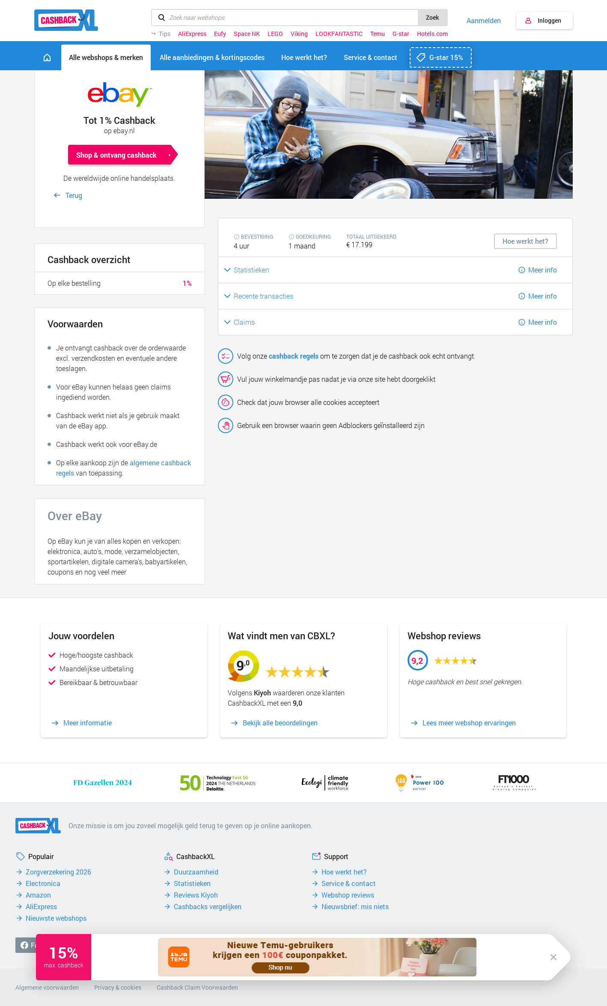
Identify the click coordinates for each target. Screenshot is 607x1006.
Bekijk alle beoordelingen (280, 722)
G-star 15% (446, 57)
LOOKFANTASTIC (339, 34)
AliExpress (192, 34)
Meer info (542, 269)
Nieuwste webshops (56, 918)
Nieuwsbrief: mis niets (355, 906)
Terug (73, 195)
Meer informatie (87, 722)
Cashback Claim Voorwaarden (197, 987)
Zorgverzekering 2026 (58, 872)
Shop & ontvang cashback (116, 154)
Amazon (38, 895)
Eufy (220, 34)
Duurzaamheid (196, 872)
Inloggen (549, 20)
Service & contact (348, 883)
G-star (401, 34)
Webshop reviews (347, 895)
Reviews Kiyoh (196, 895)
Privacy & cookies (117, 987)
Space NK (247, 34)
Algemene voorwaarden (47, 987)
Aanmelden (484, 20)
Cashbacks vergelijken (207, 906)
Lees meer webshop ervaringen (469, 722)
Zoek (432, 17)
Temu (377, 34)
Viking (299, 34)
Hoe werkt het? (344, 872)
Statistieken (192, 883)
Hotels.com (432, 34)
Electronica (43, 883)
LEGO (275, 34)
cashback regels (293, 355)
